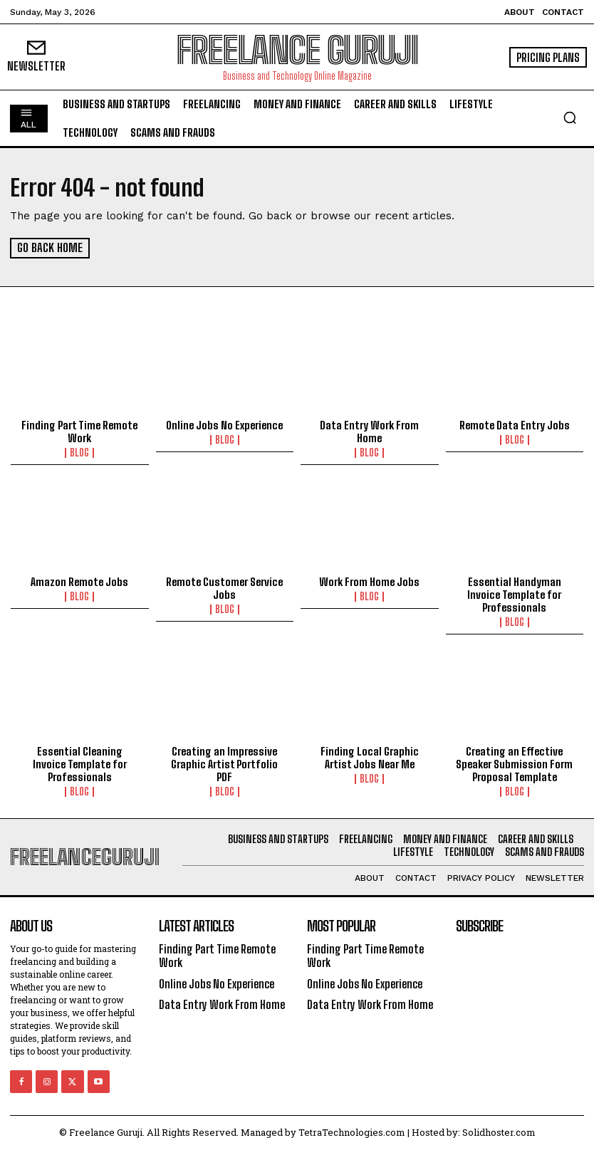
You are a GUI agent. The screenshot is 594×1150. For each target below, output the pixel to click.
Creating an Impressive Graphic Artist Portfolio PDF (224, 763)
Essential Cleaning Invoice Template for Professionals (80, 763)
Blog (79, 453)
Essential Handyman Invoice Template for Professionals (514, 594)
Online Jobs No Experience (224, 425)
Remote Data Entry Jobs (514, 425)
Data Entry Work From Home (369, 431)
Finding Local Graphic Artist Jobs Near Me (370, 757)
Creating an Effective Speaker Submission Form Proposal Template (514, 763)
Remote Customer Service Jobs (224, 588)
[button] (570, 117)
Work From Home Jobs (369, 581)
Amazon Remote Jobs (79, 581)
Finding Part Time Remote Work (79, 431)
